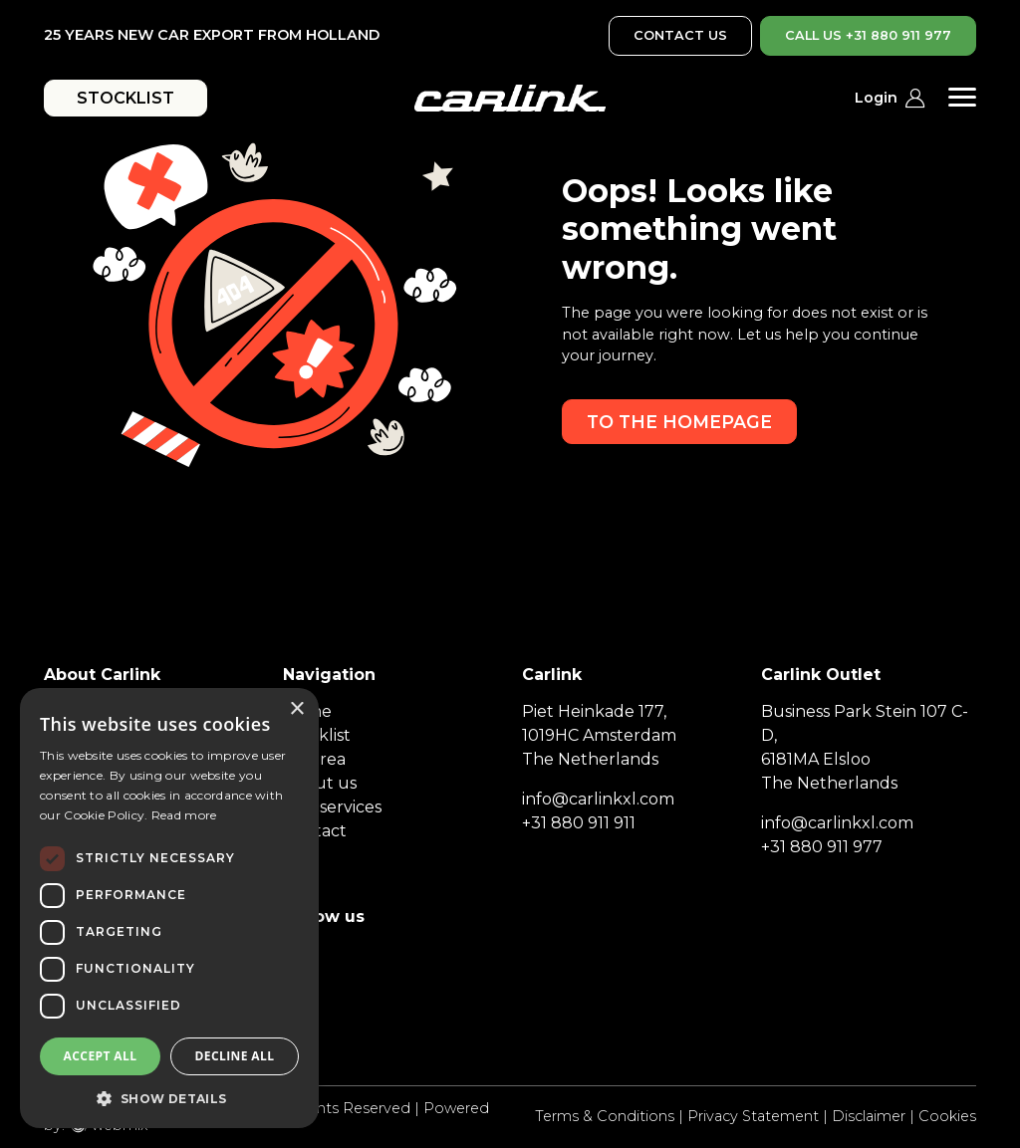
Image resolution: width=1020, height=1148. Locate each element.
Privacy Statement (753, 1116)
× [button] (296, 709)
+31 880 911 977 (822, 846)
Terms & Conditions (604, 1116)
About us (320, 783)
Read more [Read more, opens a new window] (184, 814)
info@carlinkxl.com (598, 799)
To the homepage (679, 421)
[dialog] (169, 908)
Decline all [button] (235, 1055)
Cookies (947, 1116)
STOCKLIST (125, 98)
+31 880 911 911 (579, 822)
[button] (169, 1098)
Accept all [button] (100, 1055)
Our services (332, 807)
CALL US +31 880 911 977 (868, 35)
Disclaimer (868, 1116)
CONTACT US (680, 35)
